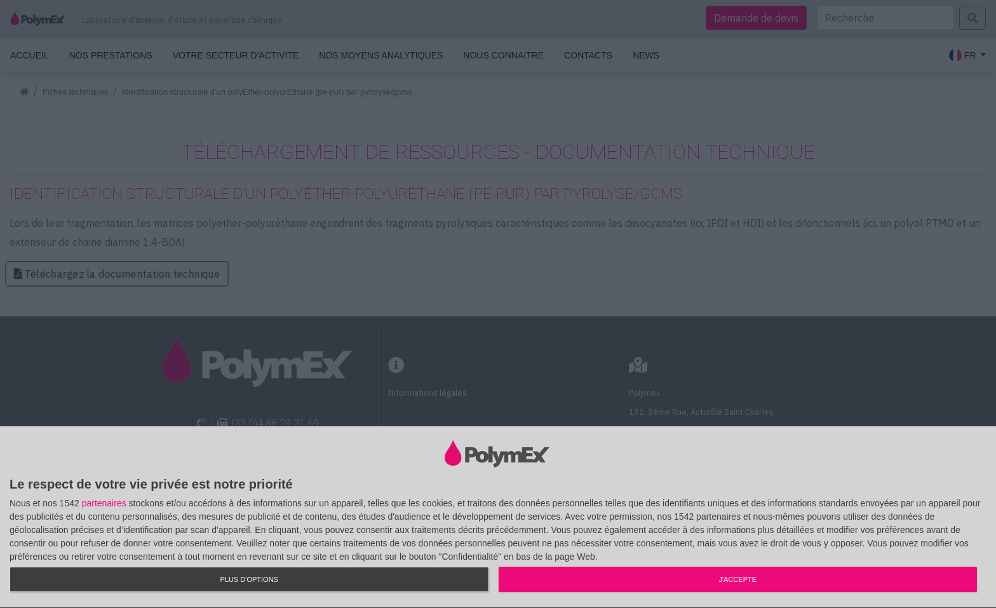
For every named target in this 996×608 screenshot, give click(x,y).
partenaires (104, 503)
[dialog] (498, 517)
